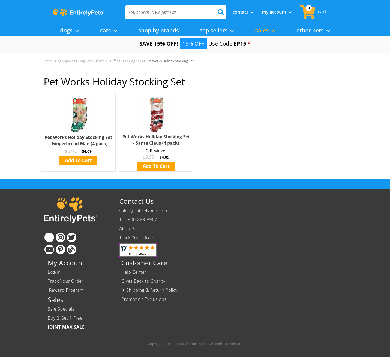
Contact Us (136, 201)
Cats (108, 30)
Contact (243, 12)
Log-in (54, 272)
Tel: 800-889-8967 (138, 219)
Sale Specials (61, 309)
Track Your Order (137, 237)
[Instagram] (60, 237)
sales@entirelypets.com (144, 211)
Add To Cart (78, 160)
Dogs (69, 30)
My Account (277, 12)
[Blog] (71, 249)
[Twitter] (71, 237)
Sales (265, 30)
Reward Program (66, 290)
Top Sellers (217, 30)
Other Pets (313, 30)
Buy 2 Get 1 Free (65, 318)
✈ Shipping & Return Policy (149, 290)
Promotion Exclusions (143, 299)
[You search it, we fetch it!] (168, 12)
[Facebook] (49, 237)
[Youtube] (49, 249)
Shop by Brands (159, 30)
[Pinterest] (60, 249)
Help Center (133, 272)
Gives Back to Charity (143, 281)
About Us (129, 228)
